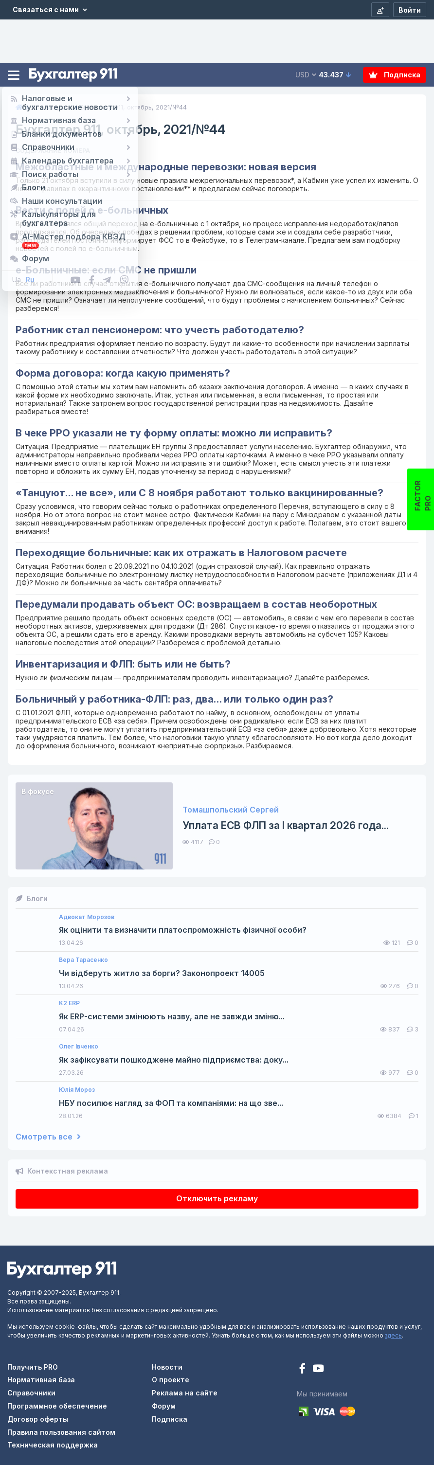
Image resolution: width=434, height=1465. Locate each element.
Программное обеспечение (57, 1406)
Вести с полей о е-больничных (92, 210)
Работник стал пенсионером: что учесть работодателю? (160, 330)
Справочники (31, 1393)
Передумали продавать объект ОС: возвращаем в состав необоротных (196, 604)
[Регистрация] (380, 9)
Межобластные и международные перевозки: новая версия (166, 167)
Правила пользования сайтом (61, 1432)
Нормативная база (41, 1379)
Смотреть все (48, 1136)
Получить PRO (32, 1367)
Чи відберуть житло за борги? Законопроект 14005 (162, 973)
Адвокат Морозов (86, 917)
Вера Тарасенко (83, 960)
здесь (393, 1335)
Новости (167, 1367)
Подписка (394, 75)
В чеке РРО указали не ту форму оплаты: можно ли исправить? (174, 433)
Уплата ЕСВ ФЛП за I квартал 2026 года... (285, 825)
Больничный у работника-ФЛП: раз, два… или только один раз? (174, 699)
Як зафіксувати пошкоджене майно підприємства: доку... (174, 1060)
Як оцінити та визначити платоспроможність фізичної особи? (183, 930)
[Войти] (409, 9)
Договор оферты (37, 1419)
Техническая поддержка (52, 1445)
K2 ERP (69, 1003)
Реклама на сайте (184, 1393)
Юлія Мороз (77, 1089)
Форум (164, 1406)
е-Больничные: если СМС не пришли (106, 270)
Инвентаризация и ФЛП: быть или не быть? (123, 664)
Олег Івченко (78, 1046)
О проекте (170, 1379)
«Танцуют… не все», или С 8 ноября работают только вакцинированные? (199, 493)
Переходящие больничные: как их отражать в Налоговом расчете (181, 553)
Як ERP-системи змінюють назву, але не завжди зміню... (172, 1016)
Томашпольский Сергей (230, 809)
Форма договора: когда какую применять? (123, 373)
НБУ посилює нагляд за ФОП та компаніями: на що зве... (171, 1103)
